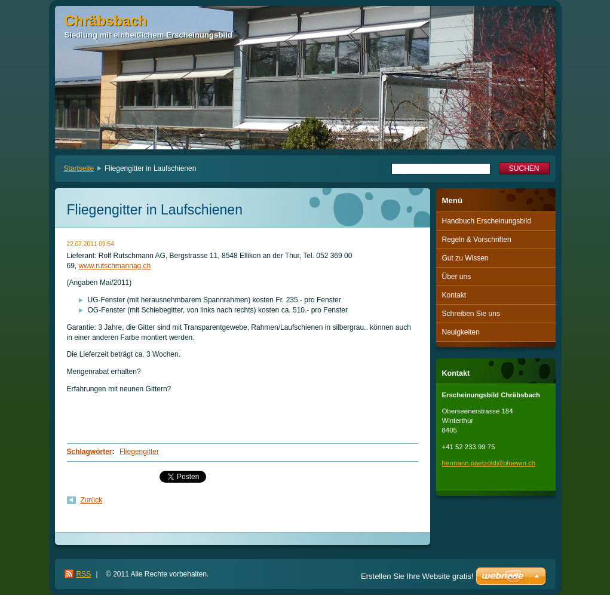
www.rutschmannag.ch (115, 266)
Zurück (92, 500)
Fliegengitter (139, 451)
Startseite (79, 168)
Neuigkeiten (461, 332)
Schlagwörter (89, 451)
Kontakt (454, 295)
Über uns (456, 276)
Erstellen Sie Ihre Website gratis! (417, 576)
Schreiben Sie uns (471, 313)
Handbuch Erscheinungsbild (486, 221)
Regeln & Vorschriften (476, 239)
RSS (83, 574)
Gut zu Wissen (465, 258)
